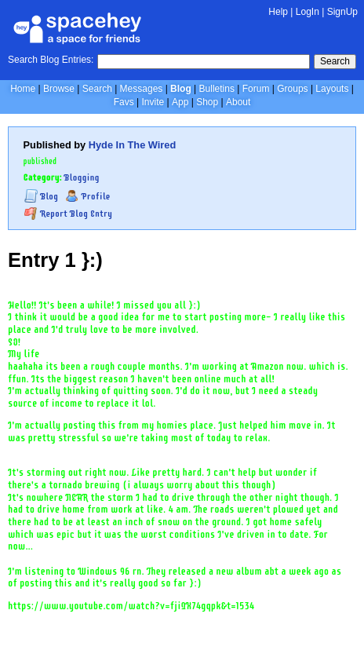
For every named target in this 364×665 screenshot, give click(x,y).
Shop (207, 102)
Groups (292, 88)
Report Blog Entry (68, 213)
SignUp (342, 11)
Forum (256, 88)
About (238, 102)
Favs (124, 102)
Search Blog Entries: (50, 59)
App (180, 102)
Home (22, 88)
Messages (141, 88)
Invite (152, 102)
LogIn (307, 11)
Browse (59, 88)
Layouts (331, 88)
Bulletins (217, 88)
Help (278, 11)
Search (335, 61)
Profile (87, 196)
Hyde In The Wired (133, 145)
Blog (180, 88)
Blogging (82, 177)
